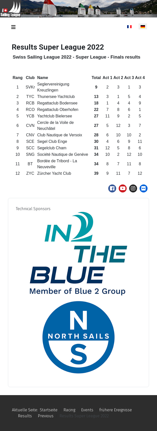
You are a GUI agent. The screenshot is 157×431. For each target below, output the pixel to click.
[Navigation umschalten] (13, 27)
